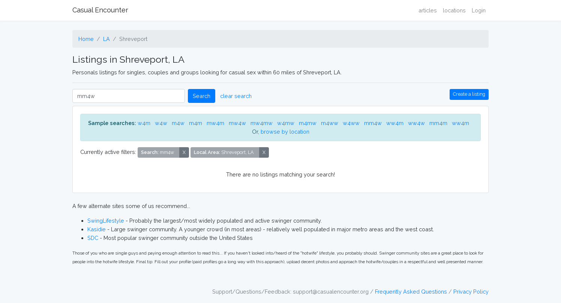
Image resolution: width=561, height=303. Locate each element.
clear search (236, 96)
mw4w (237, 123)
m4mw (307, 123)
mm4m (438, 123)
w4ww (351, 123)
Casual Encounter (100, 10)
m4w (178, 123)
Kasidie (96, 229)
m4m (195, 123)
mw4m (215, 123)
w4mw (285, 123)
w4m (144, 123)
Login (479, 10)
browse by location (285, 131)
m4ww (329, 123)
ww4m (395, 123)
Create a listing (469, 94)
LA (106, 39)
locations (454, 10)
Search (201, 96)
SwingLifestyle (105, 220)
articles (427, 10)
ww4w (416, 123)
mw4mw (261, 123)
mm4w (373, 123)
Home (86, 39)
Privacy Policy (471, 291)
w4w (161, 123)
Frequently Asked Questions (411, 291)
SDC (92, 238)
